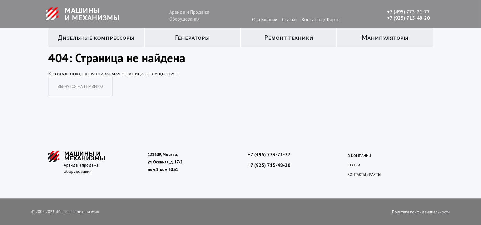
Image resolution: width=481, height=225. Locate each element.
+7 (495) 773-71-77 (408, 11)
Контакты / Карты (320, 19)
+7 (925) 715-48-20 (408, 18)
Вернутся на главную (80, 86)
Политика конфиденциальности (421, 212)
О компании (264, 19)
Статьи (289, 19)
